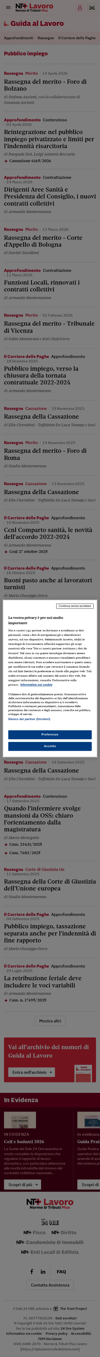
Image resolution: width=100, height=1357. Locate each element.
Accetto (50, 746)
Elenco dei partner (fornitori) (29, 719)
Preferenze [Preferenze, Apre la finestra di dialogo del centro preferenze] (50, 734)
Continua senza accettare (75, 605)
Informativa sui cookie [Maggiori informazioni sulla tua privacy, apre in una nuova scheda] (36, 684)
